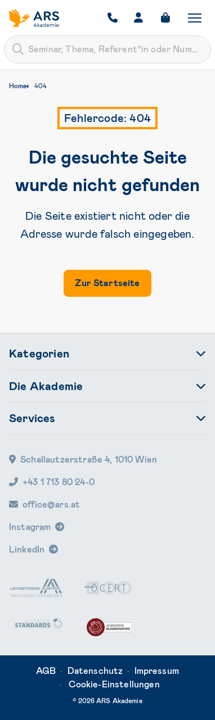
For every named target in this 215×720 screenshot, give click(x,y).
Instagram (30, 527)
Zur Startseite (107, 283)
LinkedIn (26, 549)
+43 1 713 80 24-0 (52, 482)
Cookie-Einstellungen (114, 684)
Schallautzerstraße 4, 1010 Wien (83, 459)
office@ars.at (44, 504)
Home (17, 85)
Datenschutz (95, 671)
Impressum (157, 671)
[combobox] (107, 49)
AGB (46, 671)
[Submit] (18, 49)
